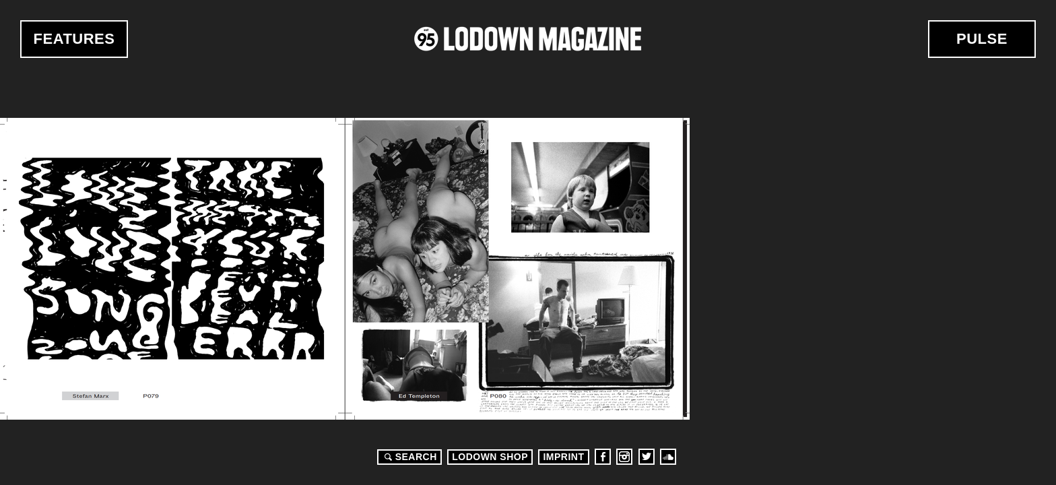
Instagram (624, 457)
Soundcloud (668, 457)
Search (409, 456)
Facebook (603, 457)
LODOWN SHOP (490, 456)
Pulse (982, 38)
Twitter (646, 457)
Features (74, 38)
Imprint (563, 456)
